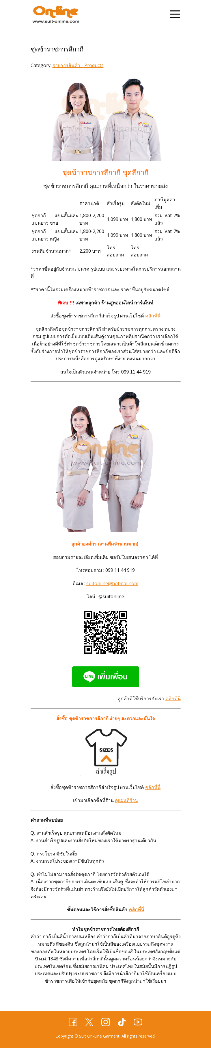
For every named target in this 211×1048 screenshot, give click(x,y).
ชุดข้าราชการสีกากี (57, 49)
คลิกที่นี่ (152, 315)
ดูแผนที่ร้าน (126, 800)
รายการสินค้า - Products (78, 65)
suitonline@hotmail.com (112, 583)
